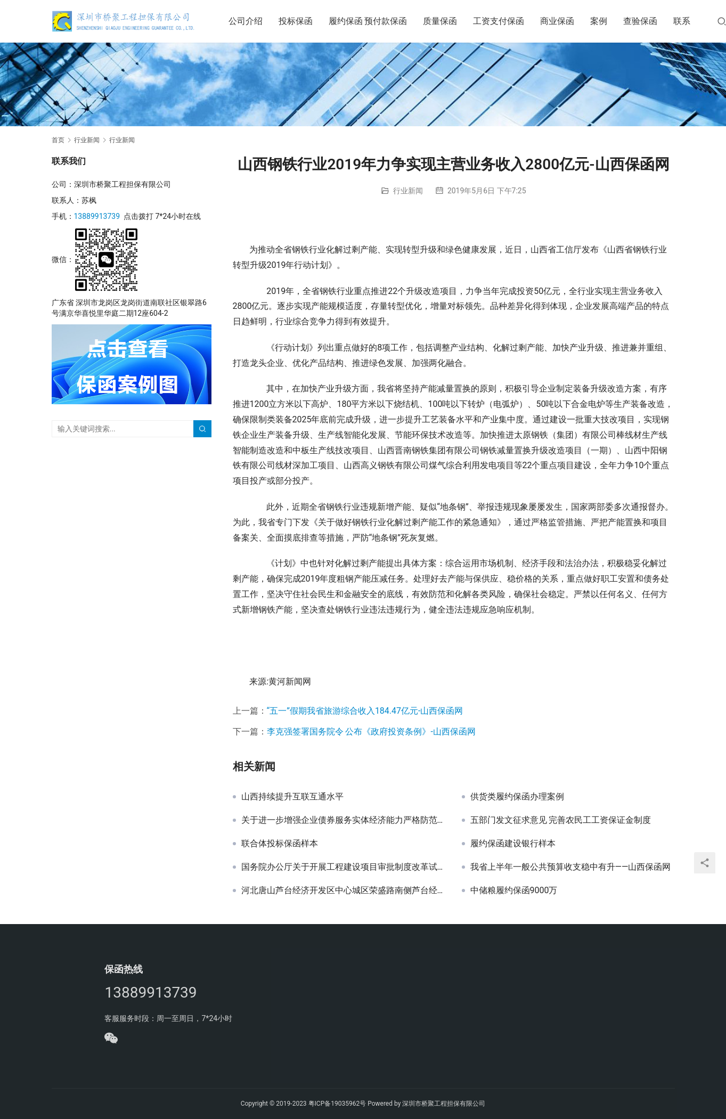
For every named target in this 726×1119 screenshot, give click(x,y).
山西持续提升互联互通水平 (292, 797)
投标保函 (296, 21)
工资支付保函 (499, 21)
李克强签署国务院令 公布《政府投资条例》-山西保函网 (371, 731)
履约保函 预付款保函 (368, 21)
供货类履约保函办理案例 (517, 797)
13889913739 (97, 216)
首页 (58, 140)
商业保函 (558, 21)
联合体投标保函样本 (279, 843)
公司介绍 (246, 21)
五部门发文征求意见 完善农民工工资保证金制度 (560, 820)
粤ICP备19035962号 (337, 1103)
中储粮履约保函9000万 (514, 890)
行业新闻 (408, 190)
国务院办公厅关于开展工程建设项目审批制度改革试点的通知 (343, 867)
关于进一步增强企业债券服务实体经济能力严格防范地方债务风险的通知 (343, 820)
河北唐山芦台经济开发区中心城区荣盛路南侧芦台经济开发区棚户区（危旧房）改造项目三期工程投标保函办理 (343, 890)
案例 (599, 21)
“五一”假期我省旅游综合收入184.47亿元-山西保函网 (365, 711)
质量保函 (440, 21)
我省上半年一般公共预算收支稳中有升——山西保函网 (570, 867)
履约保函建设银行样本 (513, 843)
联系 (682, 21)
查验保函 (641, 21)
